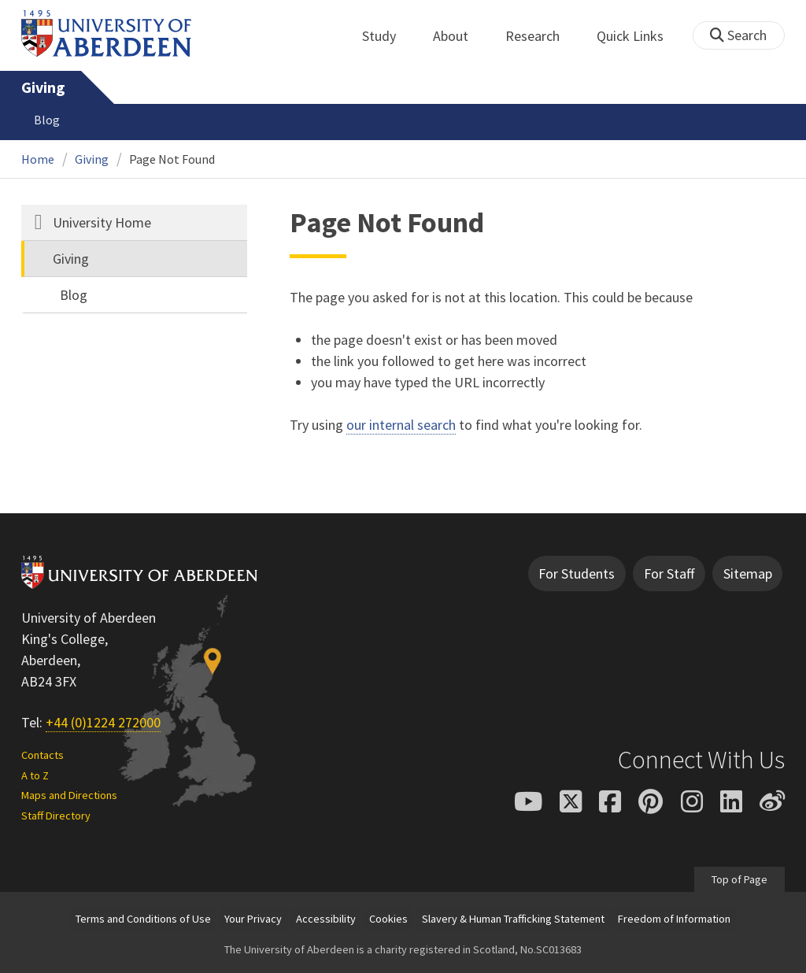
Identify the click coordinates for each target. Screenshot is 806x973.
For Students (576, 573)
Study (387, 36)
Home (37, 159)
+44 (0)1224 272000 (103, 722)
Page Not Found (172, 159)
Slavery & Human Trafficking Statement (513, 919)
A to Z (35, 775)
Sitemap (747, 573)
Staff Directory (56, 815)
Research (541, 36)
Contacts (42, 755)
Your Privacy (253, 919)
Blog (47, 120)
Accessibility (326, 919)
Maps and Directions (69, 795)
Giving (43, 87)
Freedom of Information (674, 919)
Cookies (388, 919)
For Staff (669, 573)
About (459, 36)
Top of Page (739, 879)
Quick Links (639, 36)
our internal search (401, 425)
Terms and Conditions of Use (143, 919)
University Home (102, 222)
